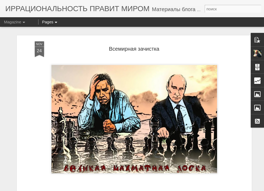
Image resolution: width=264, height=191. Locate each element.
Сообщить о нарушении (211, 188)
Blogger (189, 188)
